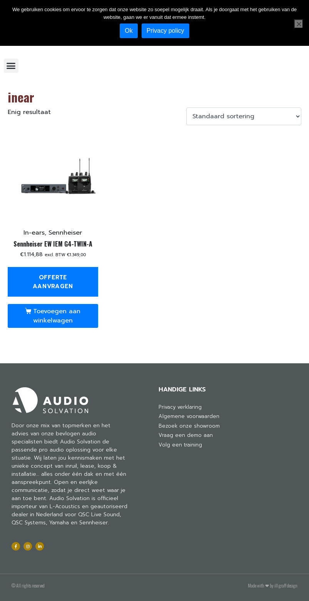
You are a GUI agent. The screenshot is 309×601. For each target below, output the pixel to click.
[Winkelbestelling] (243, 116)
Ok (128, 30)
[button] (11, 66)
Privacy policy (165, 30)
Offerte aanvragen (53, 281)
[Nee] (298, 24)
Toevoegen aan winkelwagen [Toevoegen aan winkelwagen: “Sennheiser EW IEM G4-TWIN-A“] (56, 316)
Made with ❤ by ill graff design (272, 585)
